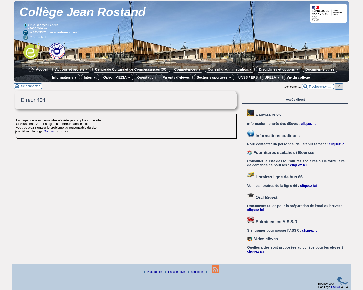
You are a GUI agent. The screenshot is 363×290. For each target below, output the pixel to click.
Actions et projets (71, 69)
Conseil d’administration (230, 69)
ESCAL (336, 287)
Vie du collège (298, 77)
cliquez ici (309, 124)
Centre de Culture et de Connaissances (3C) (131, 69)
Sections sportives (214, 77)
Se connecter (30, 86)
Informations (64, 77)
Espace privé (175, 272)
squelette (196, 272)
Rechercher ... (292, 86)
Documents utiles (319, 69)
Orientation (146, 77)
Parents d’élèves (176, 77)
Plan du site (153, 272)
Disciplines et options (279, 69)
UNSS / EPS (248, 77)
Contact (49, 131)
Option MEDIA (116, 77)
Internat (90, 77)
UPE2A (272, 77)
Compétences (187, 69)
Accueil (38, 69)
